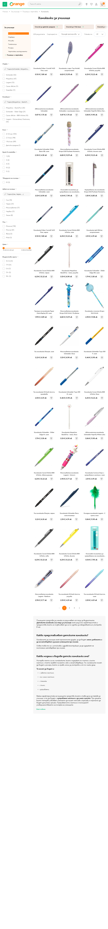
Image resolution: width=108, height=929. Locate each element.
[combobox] (51, 4)
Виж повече (40, 709)
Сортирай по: (52, 34)
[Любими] (91, 4)
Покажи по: (88, 34)
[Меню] (5, 4)
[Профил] (96, 4)
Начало (5, 12)
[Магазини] (86, 4)
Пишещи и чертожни (30, 12)
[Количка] (102, 4)
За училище (15, 12)
